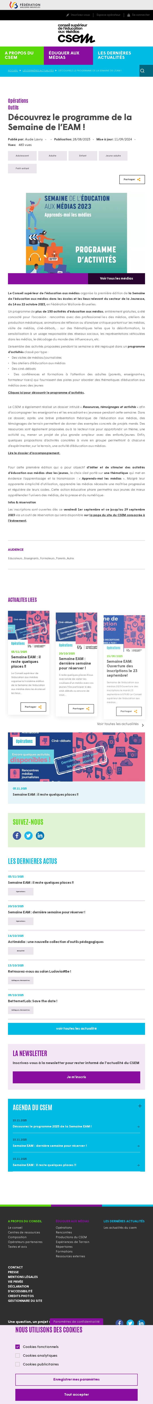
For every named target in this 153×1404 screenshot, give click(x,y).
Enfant (82, 156)
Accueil (13, 71)
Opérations (18, 100)
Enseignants (31, 558)
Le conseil (15, 1227)
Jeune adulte (113, 156)
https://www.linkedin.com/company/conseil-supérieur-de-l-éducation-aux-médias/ (40, 835)
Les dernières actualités (114, 55)
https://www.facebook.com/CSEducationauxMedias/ (17, 835)
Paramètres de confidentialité (76, 1321)
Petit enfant (22, 168)
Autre (70, 558)
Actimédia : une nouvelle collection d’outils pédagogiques (56, 942)
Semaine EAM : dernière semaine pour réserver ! (75, 672)
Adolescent (22, 156)
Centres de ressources (24, 1232)
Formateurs (47, 558)
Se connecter (141, 15)
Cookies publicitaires (41, 1364)
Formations (64, 1251)
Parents (60, 558)
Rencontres (64, 1232)
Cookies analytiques (40, 1356)
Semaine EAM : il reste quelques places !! (26, 668)
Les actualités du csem (120, 1227)
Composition (17, 1237)
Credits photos (21, 1296)
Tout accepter (76, 1395)
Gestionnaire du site (25, 1301)
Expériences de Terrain (72, 1242)
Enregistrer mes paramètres (76, 1380)
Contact (15, 1267)
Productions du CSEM (71, 1237)
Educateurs (15, 558)
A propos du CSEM (19, 55)
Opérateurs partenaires (25, 1242)
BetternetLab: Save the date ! (32, 1001)
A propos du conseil (25, 1221)
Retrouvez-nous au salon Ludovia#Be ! (39, 972)
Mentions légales (23, 1277)
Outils (13, 107)
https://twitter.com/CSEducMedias (28, 835)
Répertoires (64, 1247)
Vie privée (15, 1282)
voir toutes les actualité (76, 1029)
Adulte (52, 156)
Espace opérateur (109, 15)
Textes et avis (17, 1247)
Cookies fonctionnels (41, 1347)
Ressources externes (70, 1256)
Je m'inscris (76, 1077)
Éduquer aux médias (64, 55)
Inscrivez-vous (80, 15)
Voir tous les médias (116, 279)
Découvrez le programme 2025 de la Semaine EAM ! (52, 1126)
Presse (13, 1272)
